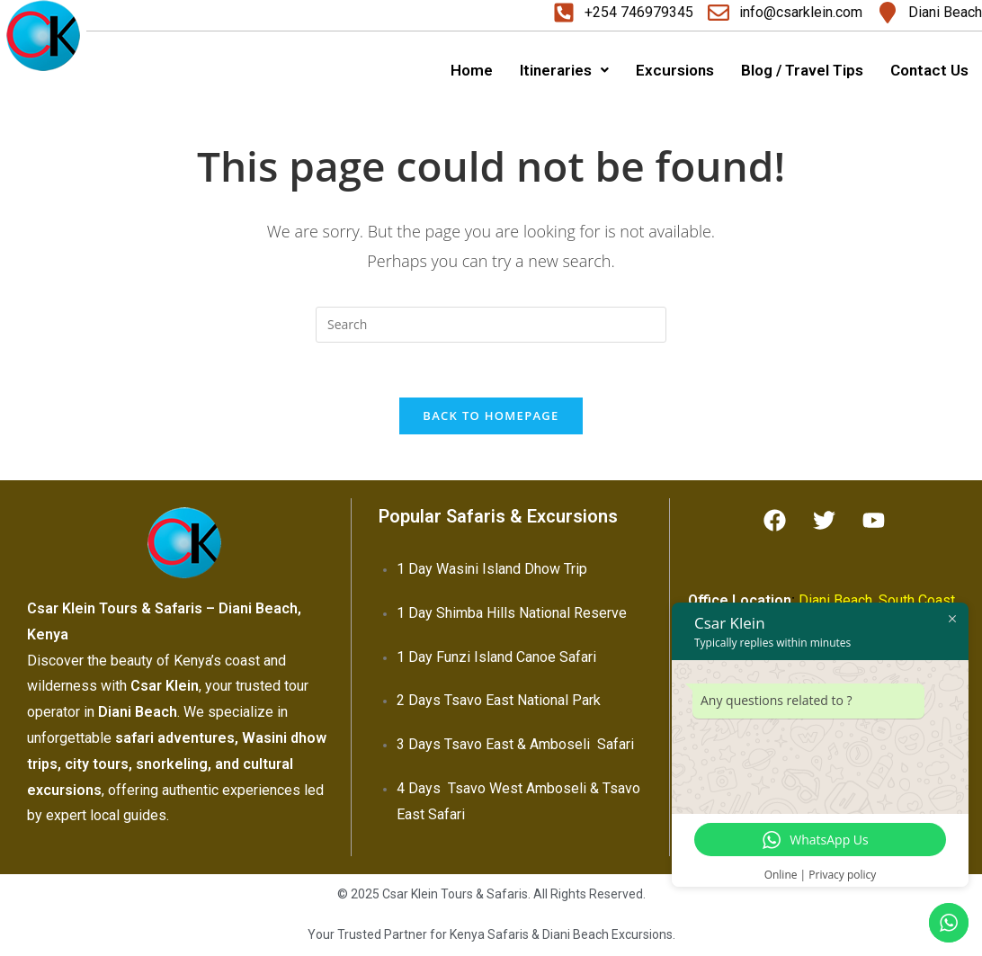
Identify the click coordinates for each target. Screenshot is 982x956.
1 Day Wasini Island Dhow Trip (492, 568)
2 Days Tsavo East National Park (499, 700)
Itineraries (564, 70)
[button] (564, 70)
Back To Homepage (490, 415)
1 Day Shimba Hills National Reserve (512, 612)
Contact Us (929, 70)
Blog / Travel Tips (802, 70)
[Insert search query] (491, 325)
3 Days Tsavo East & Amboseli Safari (515, 744)
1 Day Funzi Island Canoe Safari (496, 657)
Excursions (675, 70)
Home (472, 70)
